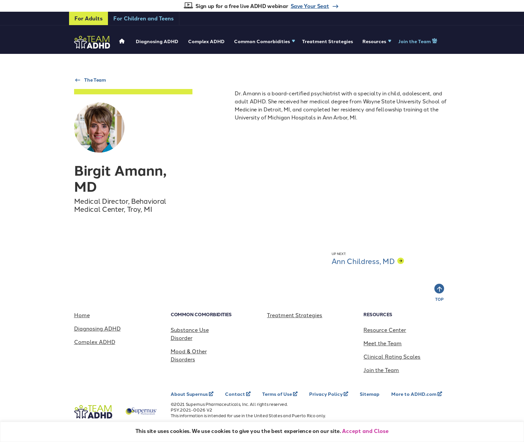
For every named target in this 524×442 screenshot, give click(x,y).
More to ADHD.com (414, 393)
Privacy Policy (326, 393)
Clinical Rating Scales (391, 356)
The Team (95, 79)
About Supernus (190, 393)
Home (82, 315)
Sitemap (370, 393)
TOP (439, 299)
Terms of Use (277, 393)
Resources (374, 41)
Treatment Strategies (327, 41)
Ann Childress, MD (368, 261)
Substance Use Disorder (190, 333)
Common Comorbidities (262, 41)
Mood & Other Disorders (189, 355)
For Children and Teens (143, 18)
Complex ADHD (206, 41)
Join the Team (415, 41)
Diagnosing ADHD (157, 41)
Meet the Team (382, 343)
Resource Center (384, 329)
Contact (235, 393)
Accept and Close (365, 431)
